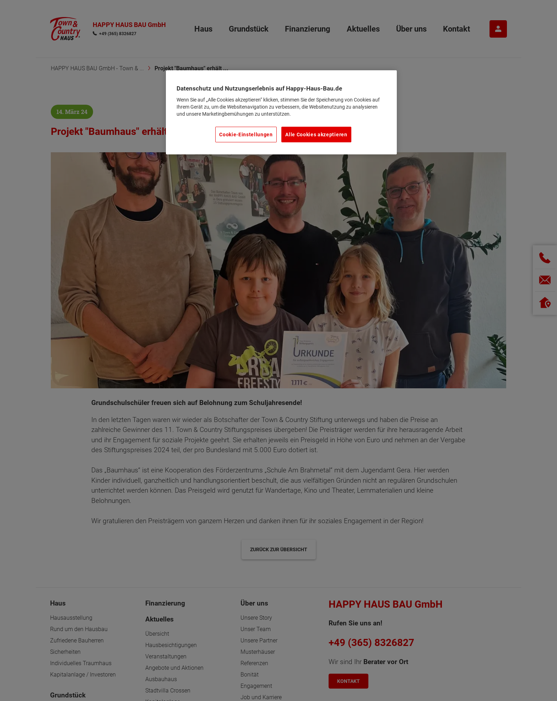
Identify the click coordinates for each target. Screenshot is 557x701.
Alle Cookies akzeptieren (316, 134)
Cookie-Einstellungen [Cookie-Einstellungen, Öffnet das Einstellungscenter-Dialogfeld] (246, 134)
